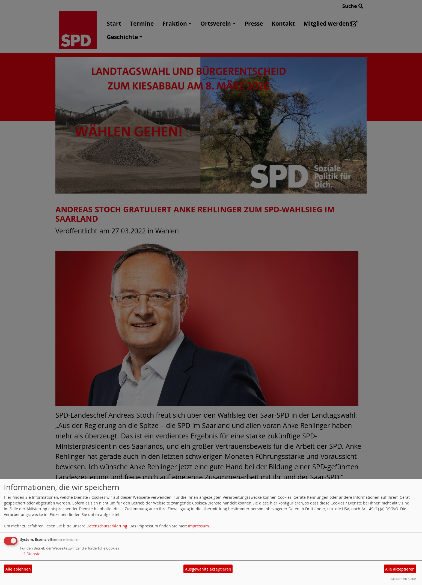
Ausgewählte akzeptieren (208, 569)
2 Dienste (30, 553)
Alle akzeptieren (400, 569)
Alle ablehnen (18, 569)
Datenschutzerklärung (107, 525)
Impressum (198, 525)
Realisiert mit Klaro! (402, 579)
